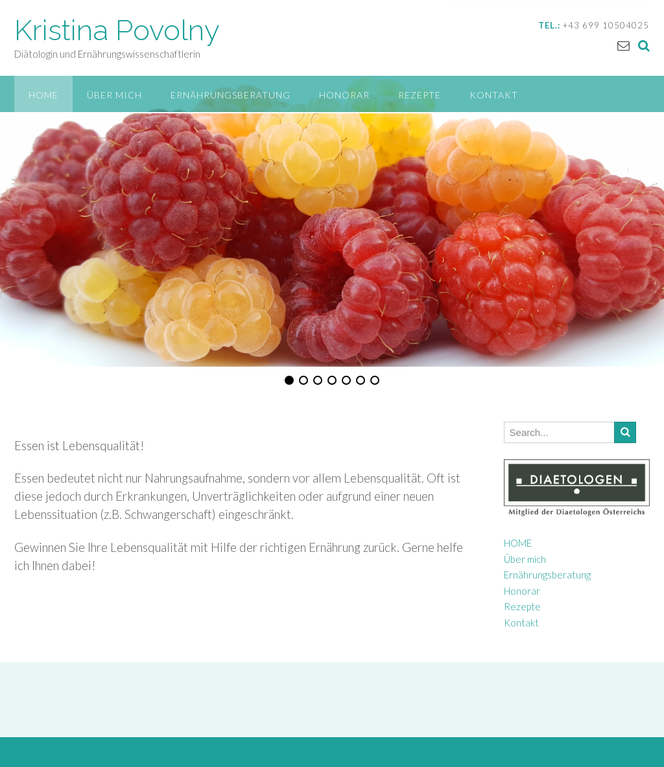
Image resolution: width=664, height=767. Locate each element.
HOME (43, 94)
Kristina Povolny (117, 30)
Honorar (344, 94)
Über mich (114, 94)
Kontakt (493, 94)
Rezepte (419, 94)
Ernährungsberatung (230, 94)
